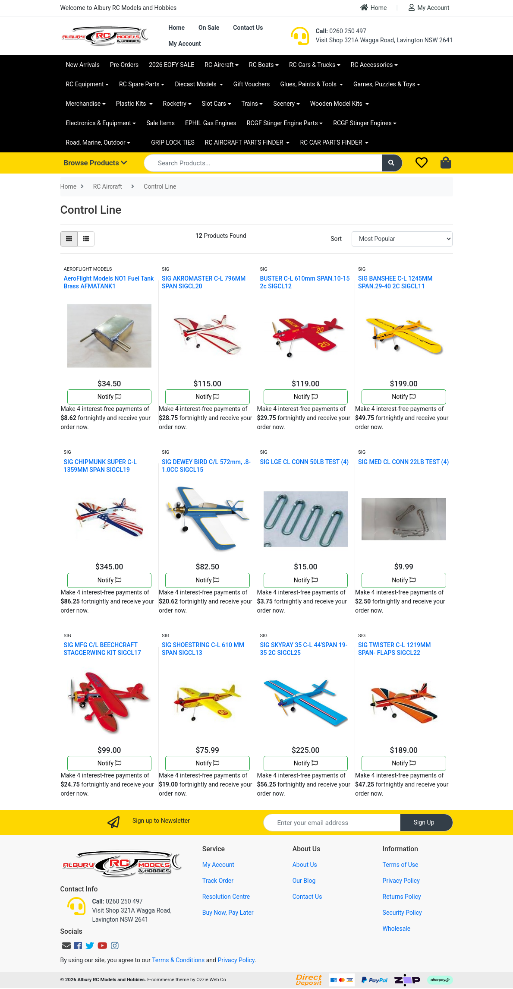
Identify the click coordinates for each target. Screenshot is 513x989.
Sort (336, 238)
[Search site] (392, 163)
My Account (429, 7)
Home (373, 7)
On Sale (208, 27)
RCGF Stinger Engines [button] (362, 123)
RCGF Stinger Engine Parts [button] (282, 123)
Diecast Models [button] (196, 84)
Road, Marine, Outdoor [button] (96, 142)
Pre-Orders (124, 64)
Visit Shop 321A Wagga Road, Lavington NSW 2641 (384, 40)
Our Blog (304, 880)
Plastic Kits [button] (132, 103)
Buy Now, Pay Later (228, 912)
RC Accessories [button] (372, 64)
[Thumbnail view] (69, 238)
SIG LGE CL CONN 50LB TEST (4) (304, 461)
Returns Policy (402, 896)
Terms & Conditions (178, 960)
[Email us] (66, 946)
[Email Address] (331, 822)
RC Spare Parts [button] (139, 84)
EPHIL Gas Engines (210, 123)
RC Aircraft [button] (219, 64)
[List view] (85, 238)
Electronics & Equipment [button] (98, 123)
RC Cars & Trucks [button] (312, 64)
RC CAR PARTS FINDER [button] (331, 142)
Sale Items (160, 123)
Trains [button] (250, 103)
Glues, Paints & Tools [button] (309, 84)
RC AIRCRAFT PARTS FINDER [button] (245, 142)
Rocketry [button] (174, 103)
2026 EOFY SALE (171, 64)
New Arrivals (83, 64)
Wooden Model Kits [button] (337, 103)
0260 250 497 (341, 31)
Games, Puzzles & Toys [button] (384, 84)
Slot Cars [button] (214, 103)
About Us (305, 864)
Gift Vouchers (251, 84)
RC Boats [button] (261, 64)
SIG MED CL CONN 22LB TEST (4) (403, 461)
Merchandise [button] (83, 103)
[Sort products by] (402, 238)
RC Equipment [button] (85, 84)
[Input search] (263, 163)
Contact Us (248, 27)
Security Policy (402, 912)
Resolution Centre (226, 896)
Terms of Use (401, 864)
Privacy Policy (401, 880)
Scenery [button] (284, 103)
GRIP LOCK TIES (173, 142)
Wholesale (397, 928)
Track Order (217, 880)
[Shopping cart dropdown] (447, 163)
